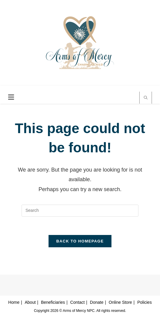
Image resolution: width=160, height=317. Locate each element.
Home (13, 302)
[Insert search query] (80, 211)
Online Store (120, 302)
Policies (144, 302)
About (30, 302)
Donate (96, 302)
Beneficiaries (53, 302)
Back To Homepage (80, 241)
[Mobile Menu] (9, 97)
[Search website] (145, 98)
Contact (77, 302)
